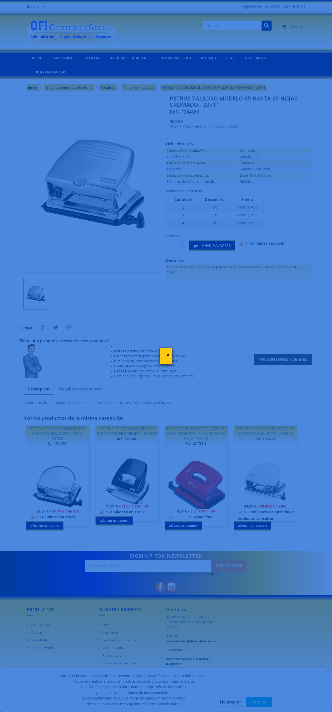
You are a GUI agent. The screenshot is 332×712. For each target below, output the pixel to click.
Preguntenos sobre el (283, 359)
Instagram (172, 587)
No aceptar (230, 702)
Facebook (160, 587)
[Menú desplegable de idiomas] (37, 7)
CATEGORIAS (63, 58)
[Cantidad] (172, 245)
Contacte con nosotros (285, 6)
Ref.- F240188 (127, 439)
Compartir (43, 327)
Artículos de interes (130, 58)
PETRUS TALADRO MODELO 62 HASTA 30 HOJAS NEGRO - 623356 (126, 431)
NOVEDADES (255, 58)
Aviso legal (110, 632)
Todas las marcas (49, 72)
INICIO (37, 58)
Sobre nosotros (114, 647)
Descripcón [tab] (38, 389)
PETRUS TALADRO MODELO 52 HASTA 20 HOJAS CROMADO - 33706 (58, 433)
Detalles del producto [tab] (81, 389)
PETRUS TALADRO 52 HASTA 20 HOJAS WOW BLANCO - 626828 (265, 431)
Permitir (259, 702)
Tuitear (56, 327)
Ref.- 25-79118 (196, 443)
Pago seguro (112, 655)
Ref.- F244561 (57, 443)
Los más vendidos (44, 647)
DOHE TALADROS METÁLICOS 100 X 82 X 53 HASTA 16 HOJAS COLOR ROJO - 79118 (196, 433)
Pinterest (69, 327)
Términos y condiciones (120, 640)
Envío (106, 625)
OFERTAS (92, 58)
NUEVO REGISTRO (175, 58)
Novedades (39, 640)
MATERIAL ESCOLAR (218, 58)
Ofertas (36, 632)
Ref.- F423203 (265, 439)
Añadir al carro (212, 246)
